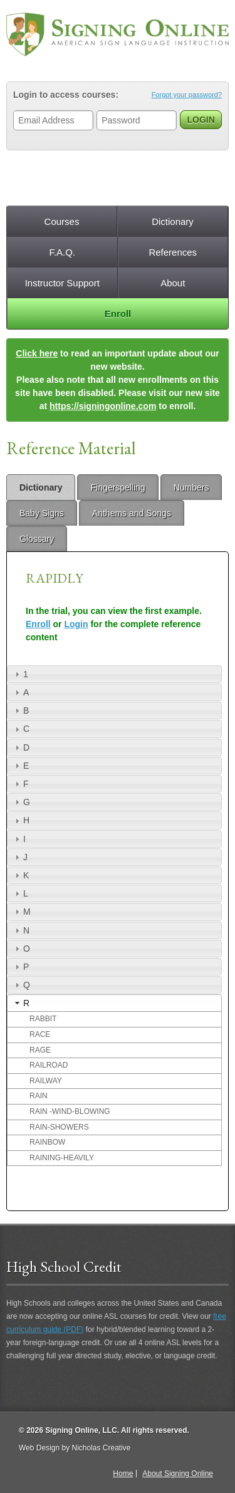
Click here (37, 353)
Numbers (191, 487)
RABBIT (42, 1018)
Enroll (118, 313)
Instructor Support (62, 283)
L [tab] (20, 893)
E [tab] (20, 766)
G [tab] (21, 802)
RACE (39, 1034)
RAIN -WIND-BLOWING (69, 1111)
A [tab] (20, 692)
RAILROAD (48, 1065)
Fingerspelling (117, 487)
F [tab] (20, 784)
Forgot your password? (187, 94)
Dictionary (173, 221)
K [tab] (20, 875)
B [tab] (20, 710)
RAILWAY (45, 1080)
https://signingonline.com (103, 406)
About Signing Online (177, 1473)
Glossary (36, 539)
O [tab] (21, 949)
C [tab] (20, 729)
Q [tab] (21, 985)
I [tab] (19, 839)
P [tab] (20, 967)
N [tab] (20, 930)
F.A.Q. (62, 252)
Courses (62, 221)
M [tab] (21, 912)
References (173, 252)
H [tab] (20, 820)
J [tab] (20, 857)
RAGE (40, 1050)
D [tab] (20, 747)
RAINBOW (47, 1142)
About (172, 283)
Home (123, 1473)
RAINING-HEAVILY (61, 1157)
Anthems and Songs (131, 513)
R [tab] (20, 1003)
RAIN (38, 1095)
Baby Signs (41, 513)
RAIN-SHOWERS (59, 1127)
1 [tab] (20, 674)
